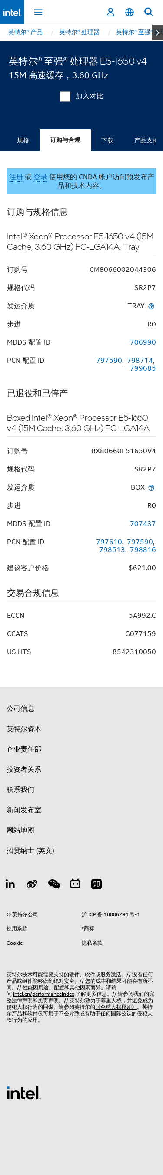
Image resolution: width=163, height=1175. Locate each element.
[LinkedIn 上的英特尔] (10, 885)
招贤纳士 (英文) (30, 850)
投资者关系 (24, 769)
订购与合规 (65, 140)
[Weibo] (32, 885)
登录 (40, 177)
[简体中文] (129, 12)
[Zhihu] (96, 885)
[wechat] (53, 885)
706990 (143, 342)
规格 (23, 140)
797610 (109, 542)
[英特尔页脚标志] (24, 1092)
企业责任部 (24, 749)
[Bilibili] (75, 885)
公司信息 (20, 708)
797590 (109, 360)
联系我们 (20, 789)
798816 (143, 550)
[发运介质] (151, 306)
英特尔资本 (24, 729)
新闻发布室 (24, 810)
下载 (107, 140)
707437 (143, 524)
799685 (143, 368)
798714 (140, 360)
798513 (112, 550)
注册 (16, 177)
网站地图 (20, 830)
